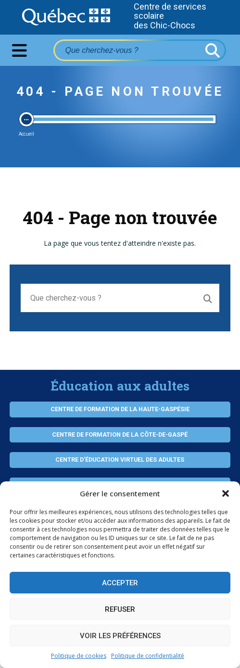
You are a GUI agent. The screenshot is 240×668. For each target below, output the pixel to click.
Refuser (120, 609)
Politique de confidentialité (147, 656)
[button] (225, 493)
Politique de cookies (78, 656)
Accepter (120, 583)
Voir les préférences (120, 635)
